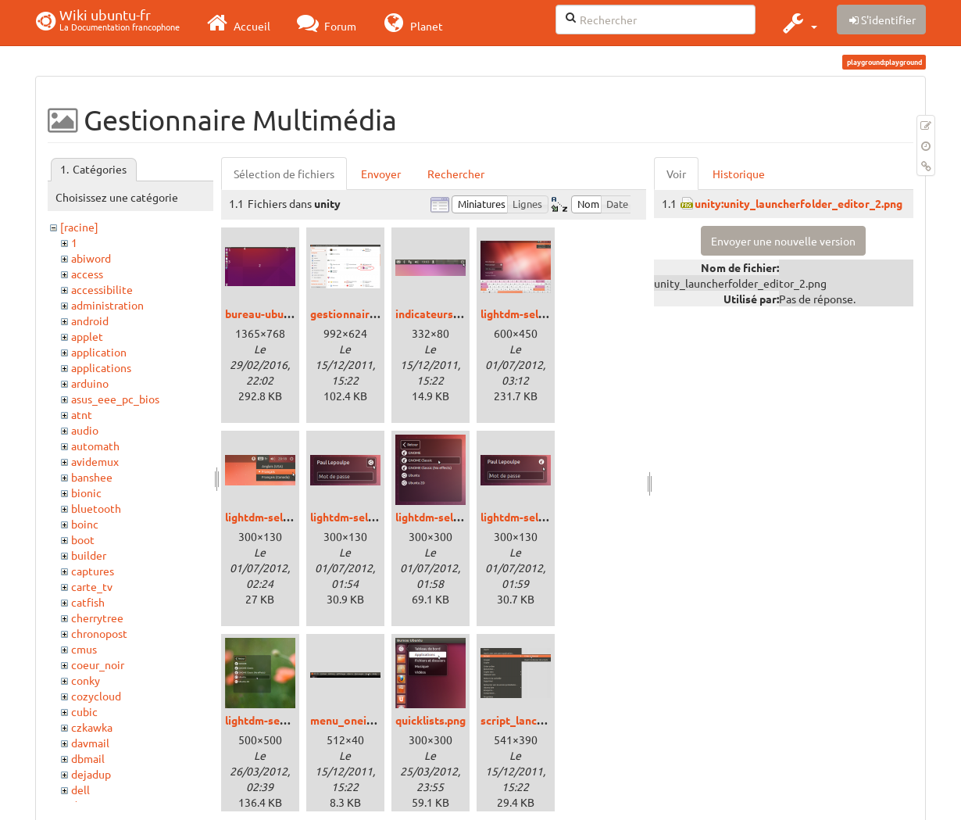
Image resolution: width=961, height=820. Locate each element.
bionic (86, 492)
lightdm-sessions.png (279, 720)
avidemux (95, 461)
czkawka (92, 727)
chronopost (99, 633)
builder (88, 555)
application (99, 352)
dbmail (88, 758)
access (87, 274)
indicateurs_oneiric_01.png (464, 313)
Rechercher (455, 174)
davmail (90, 743)
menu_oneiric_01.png (364, 720)
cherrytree (97, 618)
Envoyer (381, 174)
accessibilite (102, 289)
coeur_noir (97, 664)
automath (95, 446)
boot (83, 539)
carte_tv (92, 586)
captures (92, 571)
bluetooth (96, 508)
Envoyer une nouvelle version (783, 241)
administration (107, 305)
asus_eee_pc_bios (115, 399)
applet (87, 336)
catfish (88, 602)
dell (80, 789)
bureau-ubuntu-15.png (281, 313)
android (90, 320)
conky (85, 680)
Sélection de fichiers (284, 174)
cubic (84, 711)
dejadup (91, 774)
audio (84, 430)
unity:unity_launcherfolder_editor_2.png (798, 203)
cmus (84, 649)
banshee (92, 477)
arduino (90, 383)
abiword (91, 258)
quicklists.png (430, 720)
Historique (739, 174)
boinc (84, 524)
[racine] (79, 227)
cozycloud (96, 696)
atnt (81, 414)
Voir (676, 174)
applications (101, 367)
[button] (798, 22)
